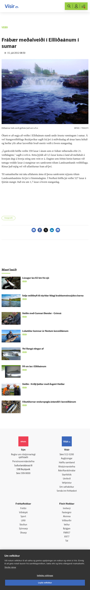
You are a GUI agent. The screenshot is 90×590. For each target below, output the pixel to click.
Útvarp (23, 533)
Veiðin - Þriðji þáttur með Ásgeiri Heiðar (43, 384)
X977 (66, 537)
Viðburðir (66, 521)
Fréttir (23, 508)
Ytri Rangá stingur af (33, 349)
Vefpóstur (67, 483)
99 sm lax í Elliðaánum (34, 366)
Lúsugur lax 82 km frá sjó (35, 278)
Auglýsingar (66, 458)
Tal (66, 541)
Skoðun (23, 525)
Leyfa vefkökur (45, 583)
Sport (23, 516)
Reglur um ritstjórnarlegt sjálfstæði (23, 456)
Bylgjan (66, 529)
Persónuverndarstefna (23, 461)
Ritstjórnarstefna (66, 467)
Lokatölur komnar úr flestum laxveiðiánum (45, 331)
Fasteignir (66, 512)
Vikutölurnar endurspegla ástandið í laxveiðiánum (49, 402)
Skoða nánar (10, 567)
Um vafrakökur (66, 487)
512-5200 (69, 454)
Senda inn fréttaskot (67, 491)
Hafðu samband (67, 463)
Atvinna (67, 516)
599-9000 (25, 473)
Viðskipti (23, 512)
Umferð (67, 479)
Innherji (67, 508)
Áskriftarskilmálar (66, 471)
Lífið (23, 521)
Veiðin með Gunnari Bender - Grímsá (41, 313)
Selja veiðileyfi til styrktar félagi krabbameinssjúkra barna (53, 296)
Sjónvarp (23, 529)
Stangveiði (8, 218)
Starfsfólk (66, 475)
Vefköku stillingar (45, 576)
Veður (67, 525)
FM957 (66, 533)
